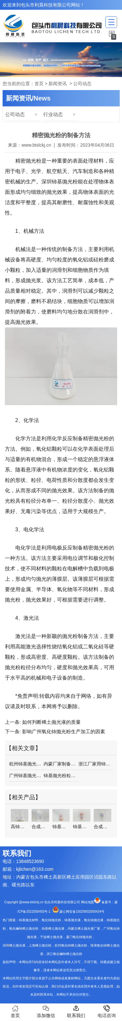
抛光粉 (33, 161)
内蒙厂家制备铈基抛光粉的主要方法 (61, 763)
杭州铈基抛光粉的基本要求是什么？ (26, 763)
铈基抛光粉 (65, 181)
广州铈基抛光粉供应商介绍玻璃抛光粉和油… (26, 775)
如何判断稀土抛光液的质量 (51, 722)
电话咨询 (107, 1011)
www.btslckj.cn (36, 145)
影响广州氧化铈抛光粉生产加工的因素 (63, 731)
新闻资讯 (57, 83)
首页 (39, 83)
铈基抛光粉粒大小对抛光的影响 (61, 775)
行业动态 (53, 114)
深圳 (46, 181)
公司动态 (15, 114)
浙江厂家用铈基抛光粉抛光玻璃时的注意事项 (95, 763)
